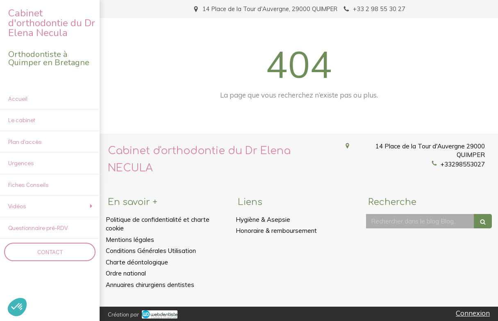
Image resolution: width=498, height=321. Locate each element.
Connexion (473, 313)
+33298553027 (463, 164)
